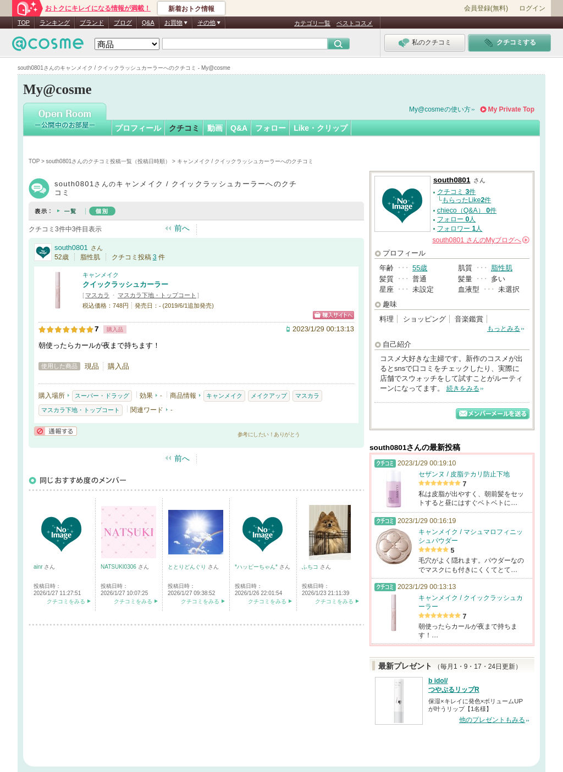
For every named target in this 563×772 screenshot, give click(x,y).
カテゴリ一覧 (312, 23)
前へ (182, 228)
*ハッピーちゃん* (257, 567)
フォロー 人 (456, 219)
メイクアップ (269, 395)
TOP (24, 22)
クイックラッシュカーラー (125, 284)
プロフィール (138, 128)
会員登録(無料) (486, 8)
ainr (39, 567)
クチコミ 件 (456, 192)
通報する (55, 431)
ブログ (123, 22)
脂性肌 (501, 268)
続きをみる (462, 388)
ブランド (92, 22)
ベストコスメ (354, 23)
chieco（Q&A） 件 (466, 210)
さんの (480, 240)
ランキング (55, 22)
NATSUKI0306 (119, 567)
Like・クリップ (320, 128)
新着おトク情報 (191, 9)
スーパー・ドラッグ (102, 395)
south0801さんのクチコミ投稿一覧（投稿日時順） (108, 161)
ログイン (532, 8)
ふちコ (311, 567)
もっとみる (503, 328)
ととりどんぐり (188, 567)
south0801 (71, 247)
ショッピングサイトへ (333, 315)
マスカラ (97, 295)
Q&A (148, 22)
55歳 (419, 268)
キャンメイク (100, 274)
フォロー (270, 128)
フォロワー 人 (459, 228)
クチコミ (184, 128)
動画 (215, 128)
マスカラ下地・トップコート (157, 295)
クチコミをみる (66, 601)
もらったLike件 (467, 200)
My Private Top (511, 109)
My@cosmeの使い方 (440, 109)
